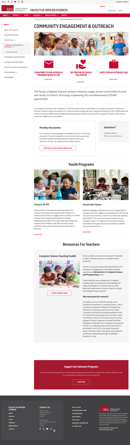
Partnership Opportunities (14, 57)
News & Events (50, 15)
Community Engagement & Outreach (13, 46)
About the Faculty (11, 30)
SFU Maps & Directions (79, 410)
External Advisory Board (13, 62)
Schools (16, 15)
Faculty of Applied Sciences (49, 10)
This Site (112, 10)
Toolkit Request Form (59, 293)
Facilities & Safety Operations (15, 67)
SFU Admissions (77, 413)
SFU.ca (121, 10)
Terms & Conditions (104, 428)
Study (26, 15)
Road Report (76, 417)
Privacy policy (114, 428)
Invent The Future (11, 52)
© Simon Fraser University (106, 429)
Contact (64, 15)
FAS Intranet (9, 77)
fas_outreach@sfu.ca (114, 136)
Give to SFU (75, 420)
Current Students (122, 2)
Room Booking (9, 72)
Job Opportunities (11, 35)
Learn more (48, 79)
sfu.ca (4, 2)
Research (37, 15)
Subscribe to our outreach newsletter (58, 148)
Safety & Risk (76, 407)
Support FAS (9, 40)
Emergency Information (80, 423)
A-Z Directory (76, 426)
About (5, 15)
